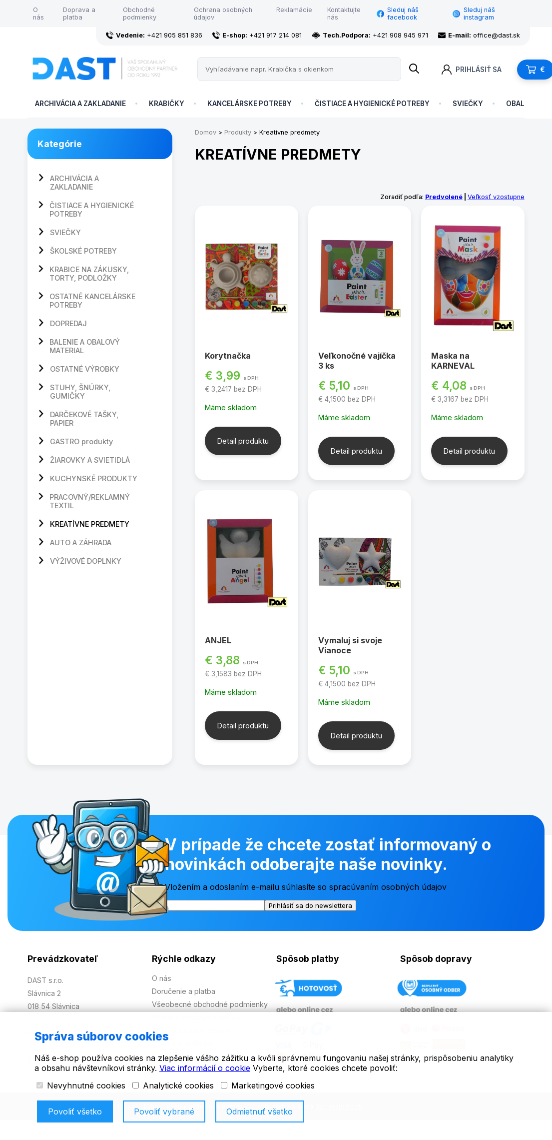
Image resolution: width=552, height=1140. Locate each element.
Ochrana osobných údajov (223, 13)
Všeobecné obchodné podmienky (210, 1004)
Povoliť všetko (75, 1111)
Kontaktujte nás (344, 13)
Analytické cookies (173, 1085)
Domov (205, 132)
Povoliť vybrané (164, 1111)
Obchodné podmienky (139, 13)
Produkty (237, 132)
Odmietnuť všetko (259, 1111)
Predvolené (444, 197)
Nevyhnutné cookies (80, 1085)
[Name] (414, 69)
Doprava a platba (79, 13)
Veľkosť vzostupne (496, 197)
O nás (38, 13)
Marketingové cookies (268, 1085)
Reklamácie (294, 10)
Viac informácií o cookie (204, 1068)
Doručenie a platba (183, 991)
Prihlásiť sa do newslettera (310, 905)
